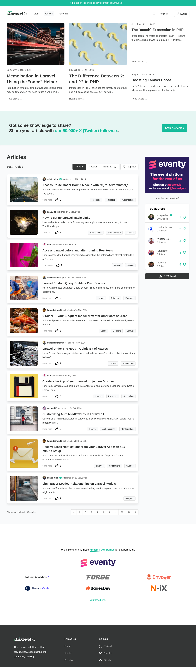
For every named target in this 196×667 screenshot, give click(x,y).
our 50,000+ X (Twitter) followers (86, 130)
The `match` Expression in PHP (158, 30)
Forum (35, 13)
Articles (49, 13)
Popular (93, 166)
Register (163, 13)
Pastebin (63, 13)
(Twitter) (105, 646)
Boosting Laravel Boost (151, 80)
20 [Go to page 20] (129, 512)
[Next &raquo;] (135, 512)
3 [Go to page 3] (91, 512)
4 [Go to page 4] (97, 512)
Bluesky (105, 653)
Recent (79, 166)
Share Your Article (174, 128)
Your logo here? (98, 600)
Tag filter (129, 166)
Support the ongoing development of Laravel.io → (97, 3)
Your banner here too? (167, 198)
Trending (109, 166)
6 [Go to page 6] (109, 512)
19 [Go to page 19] (122, 512)
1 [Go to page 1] (79, 512)
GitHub (105, 660)
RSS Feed (167, 276)
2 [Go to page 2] (85, 512)
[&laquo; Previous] (73, 512)
